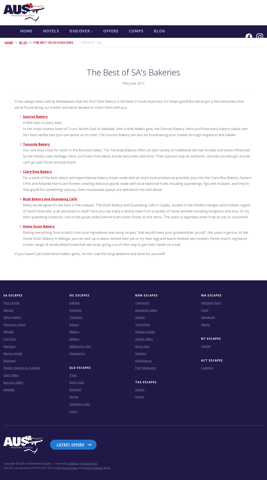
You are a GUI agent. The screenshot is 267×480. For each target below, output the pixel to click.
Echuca (74, 324)
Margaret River (211, 303)
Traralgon (75, 317)
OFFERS (98, 31)
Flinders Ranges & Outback (21, 368)
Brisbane (75, 390)
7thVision (73, 462)
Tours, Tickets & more (192, 31)
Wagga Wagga (145, 332)
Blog (149, 31)
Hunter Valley (144, 339)
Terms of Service (93, 466)
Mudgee (140, 353)
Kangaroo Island (14, 324)
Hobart (140, 390)
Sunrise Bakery (35, 116)
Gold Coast (76, 382)
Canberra (207, 368)
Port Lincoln (11, 303)
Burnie (139, 397)
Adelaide (9, 390)
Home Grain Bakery (39, 226)
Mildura (74, 332)
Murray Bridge (13, 353)
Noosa (73, 397)
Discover (67, 31)
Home (9, 31)
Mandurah (208, 317)
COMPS (125, 31)
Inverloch (75, 310)
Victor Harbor (12, 317)
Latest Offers (70, 444)
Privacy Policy (70, 466)
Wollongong (143, 361)
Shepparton (77, 353)
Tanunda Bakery (36, 144)
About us (14, 44)
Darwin (206, 346)
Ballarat (74, 303)
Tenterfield (142, 324)
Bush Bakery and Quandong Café (50, 199)
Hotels (36, 31)
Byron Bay (142, 346)
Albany (205, 324)
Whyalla (8, 332)
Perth (204, 310)
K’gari (73, 375)
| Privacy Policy (88, 462)
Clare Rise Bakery (37, 171)
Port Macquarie (145, 368)
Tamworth (142, 303)
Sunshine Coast (79, 404)
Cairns (73, 411)
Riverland (9, 361)
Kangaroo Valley (146, 310)
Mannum (9, 346)
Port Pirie (9, 339)
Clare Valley (11, 375)
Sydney (140, 317)
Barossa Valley (13, 382)
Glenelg (8, 310)
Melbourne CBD (80, 346)
